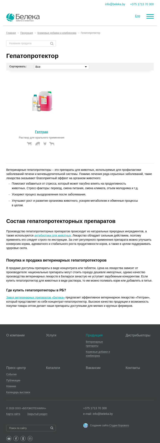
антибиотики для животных (52, 235)
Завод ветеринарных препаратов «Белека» (35, 297)
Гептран (41, 132)
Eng (137, 16)
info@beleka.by (115, 4)
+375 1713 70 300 (142, 4)
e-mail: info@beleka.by (98, 413)
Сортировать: (17, 66)
